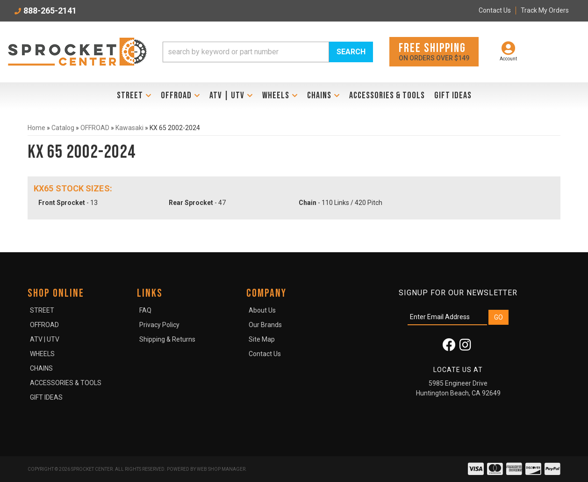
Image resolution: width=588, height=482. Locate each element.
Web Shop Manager (221, 469)
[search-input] (246, 52)
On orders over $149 (434, 51)
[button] (268, 52)
